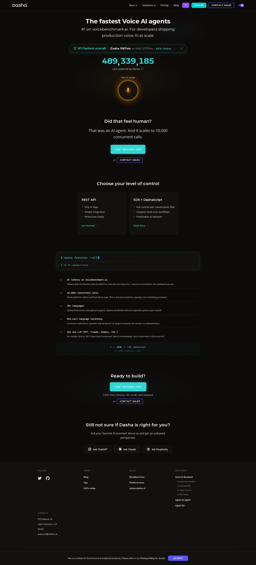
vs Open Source (184, 490)
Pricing (164, 5)
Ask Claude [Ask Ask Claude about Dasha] (127, 449)
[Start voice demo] (128, 90)
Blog (176, 5)
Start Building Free (128, 149)
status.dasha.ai (137, 488)
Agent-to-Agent (183, 499)
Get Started (88, 225)
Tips (86, 482)
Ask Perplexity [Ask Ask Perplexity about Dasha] (157, 449)
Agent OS (180, 505)
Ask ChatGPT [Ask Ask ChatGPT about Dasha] (97, 449)
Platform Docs (136, 482)
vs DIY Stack (182, 494)
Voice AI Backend (184, 476)
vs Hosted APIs (184, 485)
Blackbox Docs (136, 476)
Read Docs (139, 225)
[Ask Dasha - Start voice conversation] (185, 5)
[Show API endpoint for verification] (142, 68)
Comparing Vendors (186, 481)
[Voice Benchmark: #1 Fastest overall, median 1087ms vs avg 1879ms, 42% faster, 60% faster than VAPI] (128, 48)
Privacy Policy (147, 558)
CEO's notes (89, 488)
